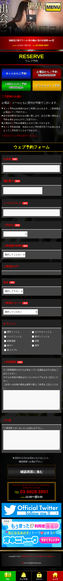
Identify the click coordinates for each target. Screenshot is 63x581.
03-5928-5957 (42, 45)
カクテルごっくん (42, 332)
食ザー (8, 345)
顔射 (35, 341)
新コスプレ (11, 350)
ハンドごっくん (13, 336)
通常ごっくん (12, 332)
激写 (35, 345)
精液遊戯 (9, 341)
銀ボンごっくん (41, 336)
